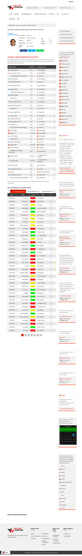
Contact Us (40, 1)
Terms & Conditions (56, 539)
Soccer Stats (45, 533)
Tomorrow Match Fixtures (67, 41)
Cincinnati (40, 205)
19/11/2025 (12, 211)
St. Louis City (25, 198)
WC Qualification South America (17, 76)
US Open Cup (12, 116)
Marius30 (63, 90)
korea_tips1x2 (64, 64)
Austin (26, 266)
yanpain (63, 103)
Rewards (47, 1)
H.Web (63, 83)
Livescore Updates (65, 31)
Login (63, 1)
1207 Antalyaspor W (66, 379)
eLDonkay (63, 74)
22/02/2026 (12, 201)
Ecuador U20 (41, 165)
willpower (63, 70)
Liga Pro (11, 172)
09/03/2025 (12, 303)
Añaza (62, 337)
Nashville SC (25, 201)
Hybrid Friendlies (13, 95)
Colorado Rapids (41, 276)
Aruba (61, 492)
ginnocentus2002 (65, 116)
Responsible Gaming (56, 536)
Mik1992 (62, 395)
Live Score (44, 536)
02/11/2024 (12, 323)
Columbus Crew (24, 245)
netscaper (64, 96)
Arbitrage (12, 19)
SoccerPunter (12, 25)
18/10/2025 (12, 218)
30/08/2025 (12, 242)
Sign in (61, 194)
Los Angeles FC (41, 249)
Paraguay (25, 239)
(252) (18, 191)
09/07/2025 (12, 269)
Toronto (25, 289)
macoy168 (64, 67)
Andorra (62, 475)
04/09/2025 (12, 239)
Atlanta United (41, 232)
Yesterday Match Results (67, 37)
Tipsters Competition (40, 14)
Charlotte (39, 242)
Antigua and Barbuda (65, 482)
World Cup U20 (13, 165)
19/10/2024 (12, 330)
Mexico (25, 222)
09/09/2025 (12, 235)
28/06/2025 (12, 276)
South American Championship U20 (18, 177)
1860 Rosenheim (65, 358)
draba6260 (64, 80)
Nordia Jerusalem (65, 296)
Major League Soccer (14, 73)
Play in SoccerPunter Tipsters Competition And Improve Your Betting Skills (67, 169)
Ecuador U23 (41, 151)
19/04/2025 (12, 296)
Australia (62, 498)
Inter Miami (41, 89)
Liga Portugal (12, 144)
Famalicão (40, 144)
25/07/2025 (12, 256)
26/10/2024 (12, 327)
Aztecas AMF (64, 268)
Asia (61, 495)
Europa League (13, 156)
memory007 (64, 100)
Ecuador (40, 76)
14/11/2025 (12, 215)
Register (71, 1)
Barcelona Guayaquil (43, 172)
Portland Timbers (24, 272)
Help (58, 14)
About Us (21, 1)
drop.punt (63, 106)
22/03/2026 (12, 198)
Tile (62, 109)
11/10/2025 (12, 225)
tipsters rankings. (64, 57)
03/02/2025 (12, 317)
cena (62, 87)
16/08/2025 (12, 249)
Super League (12, 130)
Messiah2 (63, 61)
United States (24, 225)
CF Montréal (41, 256)
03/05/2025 (12, 289)
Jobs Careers (67, 536)
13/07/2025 (12, 266)
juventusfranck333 (66, 77)
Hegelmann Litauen (66, 316)
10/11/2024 (11, 320)
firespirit (63, 122)
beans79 (63, 119)
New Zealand (41, 211)
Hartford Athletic (24, 313)
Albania (62, 469)
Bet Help (33, 538)
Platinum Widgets (26, 14)
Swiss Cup (11, 133)
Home (10, 14)
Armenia (62, 488)
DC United (39, 252)
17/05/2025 (12, 283)
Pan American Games (14, 175)
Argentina (41, 235)
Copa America (12, 139)
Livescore (51, 14)
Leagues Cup (12, 98)
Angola (62, 479)
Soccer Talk (65, 14)
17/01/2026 (12, 208)
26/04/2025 (12, 293)
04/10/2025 (12, 228)
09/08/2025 (12, 252)
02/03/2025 (12, 306)
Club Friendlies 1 (13, 89)
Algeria (62, 472)
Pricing (17, 14)
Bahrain (62, 508)
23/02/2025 (12, 310)
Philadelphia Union (41, 303)
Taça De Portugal (13, 147)
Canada (24, 215)
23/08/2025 (12, 245)
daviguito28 (63, 135)
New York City (40, 296)
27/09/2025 (12, 232)
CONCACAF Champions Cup (16, 92)
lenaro (63, 112)
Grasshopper (41, 130)
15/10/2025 (12, 222)
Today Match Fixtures (66, 34)
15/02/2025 (12, 313)
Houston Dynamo (24, 317)
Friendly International (14, 82)
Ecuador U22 (41, 175)
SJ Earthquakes (41, 283)
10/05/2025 (12, 286)
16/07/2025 (12, 262)
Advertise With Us (30, 1)
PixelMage (63, 93)
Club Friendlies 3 (13, 70)
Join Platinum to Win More (66, 408)
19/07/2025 (12, 259)
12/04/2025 (12, 300)
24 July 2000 (30, 46)
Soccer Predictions (36, 536)
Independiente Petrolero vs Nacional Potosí (65, 238)
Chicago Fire (40, 218)
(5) (33, 191)
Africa (61, 466)
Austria (62, 501)
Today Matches (46, 538)
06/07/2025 (12, 272)
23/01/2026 (12, 205)
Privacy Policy (56, 543)
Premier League (13, 160)
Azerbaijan (62, 505)
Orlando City (40, 259)
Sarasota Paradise (41, 208)
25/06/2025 (12, 279)
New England (41, 70)
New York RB (25, 262)
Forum (43, 545)
